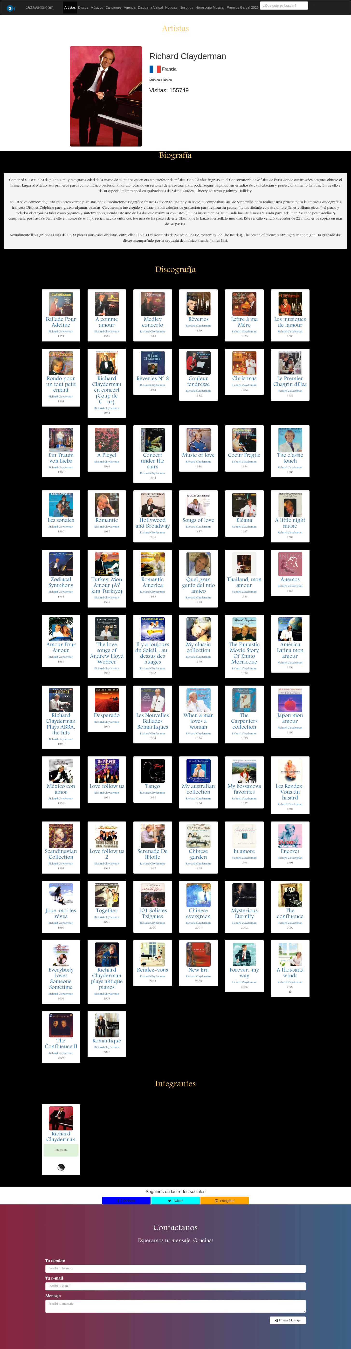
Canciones (113, 7)
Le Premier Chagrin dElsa (290, 381)
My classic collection (198, 647)
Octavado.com (40, 7)
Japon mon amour (290, 718)
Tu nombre (55, 1261)
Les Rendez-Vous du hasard (290, 792)
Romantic (107, 520)
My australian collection (198, 789)
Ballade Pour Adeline (61, 322)
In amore (244, 851)
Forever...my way (244, 973)
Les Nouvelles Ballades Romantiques (152, 721)
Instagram (224, 1201)
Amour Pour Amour (61, 647)
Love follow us (106, 786)
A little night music (290, 523)
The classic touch (290, 458)
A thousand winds (290, 973)
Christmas (244, 379)
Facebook (126, 1201)
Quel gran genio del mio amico (198, 585)
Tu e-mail (54, 1279)
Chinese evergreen (198, 914)
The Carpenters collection (244, 721)
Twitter (175, 1201)
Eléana (244, 520)
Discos (83, 7)
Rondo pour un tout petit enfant (61, 384)
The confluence (290, 914)
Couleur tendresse (198, 381)
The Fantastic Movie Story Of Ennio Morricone (244, 653)
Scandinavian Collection (61, 854)
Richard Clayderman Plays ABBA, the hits (61, 724)
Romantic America (152, 582)
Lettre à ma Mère (244, 322)
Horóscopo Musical (210, 7)
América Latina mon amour (290, 650)
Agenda (129, 7)
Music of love (198, 455)
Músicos (97, 7)
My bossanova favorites (244, 789)
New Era (198, 970)
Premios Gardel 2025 (243, 7)
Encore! (290, 851)
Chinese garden (198, 854)
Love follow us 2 (106, 854)
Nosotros (186, 7)
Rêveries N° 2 (153, 379)
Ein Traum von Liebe (61, 458)
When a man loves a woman (198, 721)
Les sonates (61, 520)
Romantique (106, 1041)
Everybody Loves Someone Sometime (61, 979)
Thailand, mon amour (244, 582)
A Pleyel (107, 455)
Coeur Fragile (244, 455)
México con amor (61, 789)
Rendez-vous (152, 970)
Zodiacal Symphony (60, 582)
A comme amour (107, 322)
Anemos (290, 580)
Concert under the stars (152, 461)
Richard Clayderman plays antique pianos (107, 979)
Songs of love (198, 520)
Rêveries (198, 319)
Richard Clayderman (60, 332)
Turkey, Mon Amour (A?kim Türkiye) (106, 585)
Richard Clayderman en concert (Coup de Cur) (106, 390)
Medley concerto (152, 322)
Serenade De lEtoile (153, 854)
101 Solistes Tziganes (152, 914)
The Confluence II (61, 1044)
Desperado (107, 716)
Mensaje (53, 1296)
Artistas (70, 7)
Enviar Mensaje (288, 1320)
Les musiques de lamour (290, 322)
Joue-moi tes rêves (61, 914)
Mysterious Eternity (244, 914)
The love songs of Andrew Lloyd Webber (107, 653)
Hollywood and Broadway (153, 523)
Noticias (171, 7)
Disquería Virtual (150, 7)
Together (106, 911)
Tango (152, 786)
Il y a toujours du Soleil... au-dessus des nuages (152, 653)
